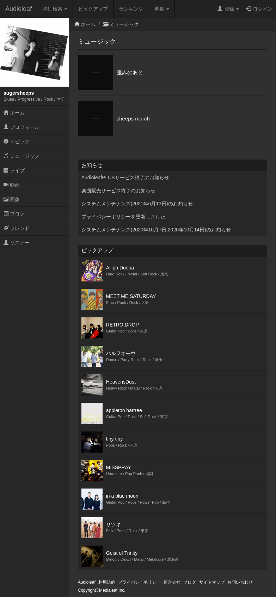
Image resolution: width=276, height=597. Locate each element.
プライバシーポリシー (139, 582)
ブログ (14, 214)
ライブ (14, 170)
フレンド (17, 228)
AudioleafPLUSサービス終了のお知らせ (125, 177)
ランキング (131, 9)
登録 (228, 9)
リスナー (17, 242)
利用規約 (106, 582)
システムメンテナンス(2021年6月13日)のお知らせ (137, 203)
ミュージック (21, 156)
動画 (12, 185)
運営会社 (172, 582)
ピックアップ (93, 9)
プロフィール (21, 127)
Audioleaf (18, 8)
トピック (17, 141)
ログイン (259, 9)
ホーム (14, 113)
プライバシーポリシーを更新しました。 (125, 216)
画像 (12, 199)
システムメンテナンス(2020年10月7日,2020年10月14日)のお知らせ (156, 229)
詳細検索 (55, 9)
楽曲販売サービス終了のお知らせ (118, 190)
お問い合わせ (240, 582)
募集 (161, 9)
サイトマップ (212, 582)
